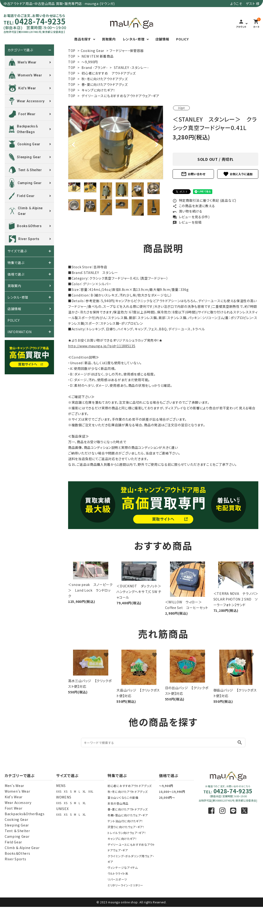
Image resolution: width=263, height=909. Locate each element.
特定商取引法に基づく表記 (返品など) (204, 200)
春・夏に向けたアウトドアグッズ (104, 84)
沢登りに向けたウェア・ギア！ (126, 827)
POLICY (182, 39)
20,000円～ (167, 797)
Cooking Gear (92, 50)
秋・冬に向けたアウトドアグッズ (104, 78)
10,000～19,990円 (172, 792)
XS (65, 791)
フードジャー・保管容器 (126, 50)
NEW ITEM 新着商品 (97, 56)
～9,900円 (166, 786)
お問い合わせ (193, 174)
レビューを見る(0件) (191, 216)
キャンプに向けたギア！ (98, 90)
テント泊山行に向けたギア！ (125, 821)
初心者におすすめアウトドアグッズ (130, 786)
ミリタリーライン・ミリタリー (125, 885)
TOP (71, 50)
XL (84, 791)
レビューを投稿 (187, 222)
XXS (59, 791)
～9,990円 (89, 61)
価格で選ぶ (16, 274)
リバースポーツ (117, 879)
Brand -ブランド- (94, 67)
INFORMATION (20, 331)
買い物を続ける (187, 211)
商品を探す (82, 39)
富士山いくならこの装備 (123, 797)
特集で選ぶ (16, 262)
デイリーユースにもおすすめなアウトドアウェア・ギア (120, 95)
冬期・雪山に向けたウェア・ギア (128, 815)
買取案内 (109, 39)
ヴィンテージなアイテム (123, 867)
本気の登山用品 (118, 803)
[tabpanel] (115, 142)
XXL (90, 791)
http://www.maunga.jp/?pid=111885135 (101, 346)
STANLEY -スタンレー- (131, 67)
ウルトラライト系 (118, 873)
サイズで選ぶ (17, 251)
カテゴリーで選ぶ (20, 50)
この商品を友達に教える (194, 205)
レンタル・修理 (134, 39)
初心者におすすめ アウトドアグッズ (108, 73)
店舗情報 (162, 39)
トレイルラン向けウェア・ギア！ (127, 833)
